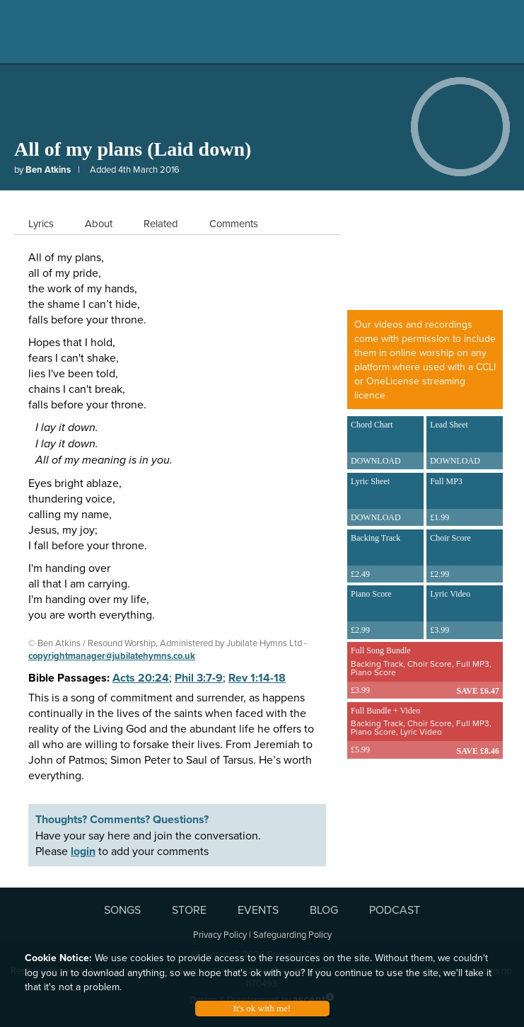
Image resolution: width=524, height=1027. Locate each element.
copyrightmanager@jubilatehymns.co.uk (111, 655)
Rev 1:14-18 (257, 678)
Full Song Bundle (425, 670)
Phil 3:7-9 (199, 678)
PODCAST (394, 909)
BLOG (324, 909)
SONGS (122, 909)
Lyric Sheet (385, 501)
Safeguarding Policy (292, 934)
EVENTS (258, 909)
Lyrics (41, 223)
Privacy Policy (220, 934)
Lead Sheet (464, 444)
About (98, 223)
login (83, 851)
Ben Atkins (48, 169)
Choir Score (464, 558)
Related (161, 223)
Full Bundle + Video (425, 730)
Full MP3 (464, 501)
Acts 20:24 (140, 678)
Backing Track (385, 558)
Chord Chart (385, 444)
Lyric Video (464, 613)
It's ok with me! (262, 1008)
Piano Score (385, 613)
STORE (189, 909)
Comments (233, 223)
